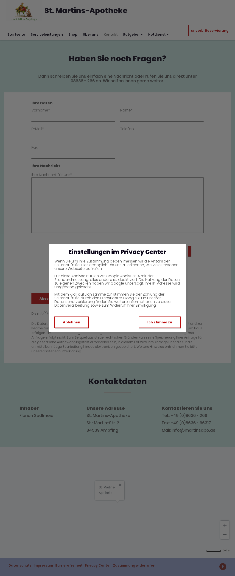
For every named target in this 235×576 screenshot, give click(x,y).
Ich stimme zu (159, 322)
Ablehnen (71, 322)
